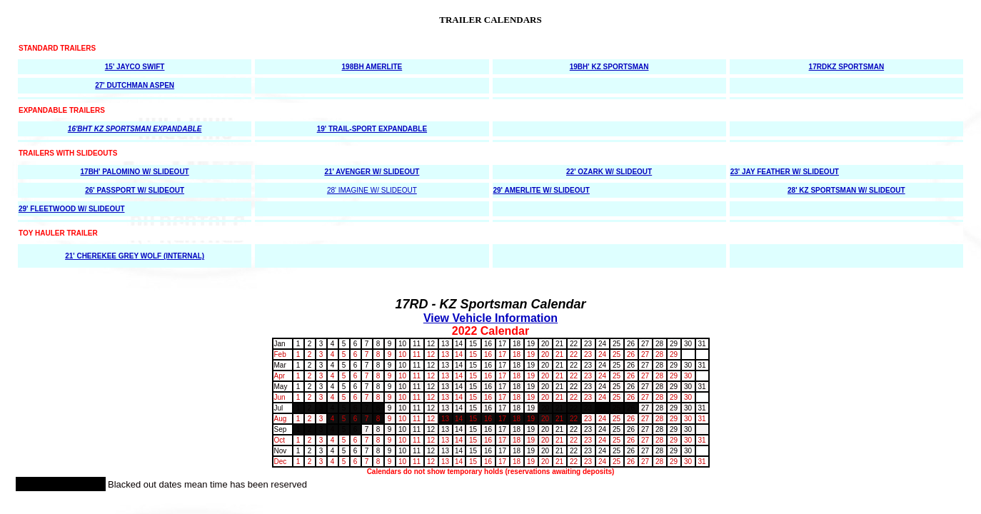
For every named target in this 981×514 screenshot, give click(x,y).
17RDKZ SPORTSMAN (847, 67)
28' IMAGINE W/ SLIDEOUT (372, 190)
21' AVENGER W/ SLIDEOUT (371, 172)
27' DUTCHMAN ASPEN (134, 85)
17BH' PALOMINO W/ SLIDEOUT (135, 172)
